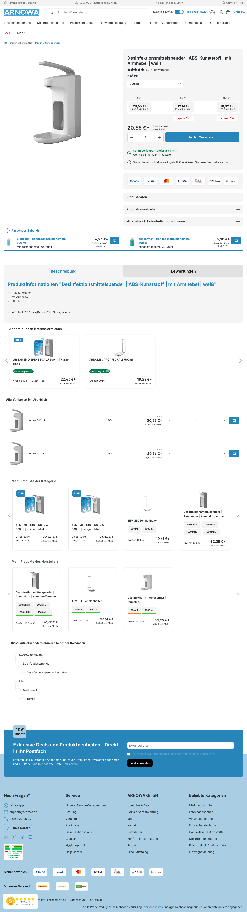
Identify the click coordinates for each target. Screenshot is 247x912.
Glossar (71, 841)
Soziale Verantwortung (142, 814)
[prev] (6, 372)
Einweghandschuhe (202, 827)
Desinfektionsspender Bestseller (47, 683)
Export (131, 847)
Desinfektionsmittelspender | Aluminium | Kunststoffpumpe (204, 525)
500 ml (134, 541)
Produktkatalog (137, 854)
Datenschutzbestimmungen (165, 756)
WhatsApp (14, 807)
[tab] (64, 283)
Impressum (95, 901)
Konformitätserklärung (142, 841)
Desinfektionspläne (79, 834)
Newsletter (134, 834)
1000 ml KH (192, 544)
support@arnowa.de (20, 814)
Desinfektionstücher (203, 841)
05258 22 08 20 (17, 821)
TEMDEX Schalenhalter (143, 532)
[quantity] (196, 432)
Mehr (22, 692)
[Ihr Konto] (221, 12)
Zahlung (71, 814)
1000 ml (149, 541)
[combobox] (102, 12)
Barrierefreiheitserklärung (50, 901)
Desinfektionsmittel (31, 666)
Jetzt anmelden (140, 765)
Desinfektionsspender (36, 675)
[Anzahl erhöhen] (160, 149)
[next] (241, 372)
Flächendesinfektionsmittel (208, 847)
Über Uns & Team (139, 807)
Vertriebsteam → (217, 173)
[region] (62, 100)
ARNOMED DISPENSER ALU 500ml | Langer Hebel (89, 538)
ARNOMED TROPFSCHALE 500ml (111, 371)
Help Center (18, 829)
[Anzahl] (145, 149)
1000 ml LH (211, 544)
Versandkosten (153, 909)
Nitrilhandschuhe (201, 807)
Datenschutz (77, 901)
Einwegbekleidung (201, 854)
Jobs (130, 821)
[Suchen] (51, 12)
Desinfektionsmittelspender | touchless (147, 611)
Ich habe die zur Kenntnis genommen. (173, 756)
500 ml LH (210, 537)
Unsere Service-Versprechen (86, 807)
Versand (71, 821)
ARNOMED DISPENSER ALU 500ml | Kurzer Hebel (41, 373)
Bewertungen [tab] (183, 282)
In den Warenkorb (202, 149)
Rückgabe (72, 827)
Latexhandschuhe (201, 814)
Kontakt (132, 827)
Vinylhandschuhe (201, 821)
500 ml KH (192, 537)
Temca (31, 710)
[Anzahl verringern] (131, 149)
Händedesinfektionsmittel (206, 834)
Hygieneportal (75, 847)
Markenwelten (32, 701)
